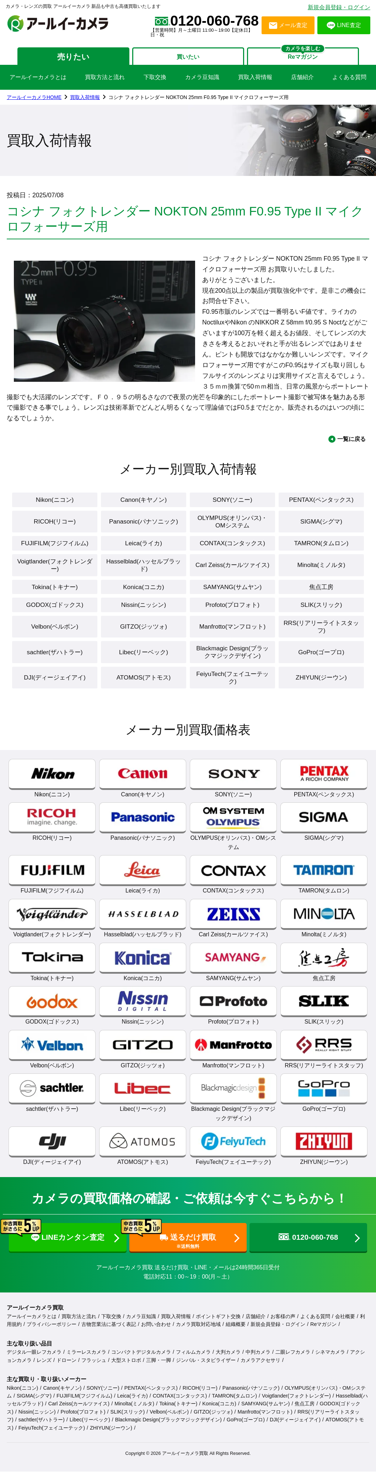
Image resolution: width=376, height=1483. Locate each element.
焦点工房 (321, 596)
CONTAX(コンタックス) (232, 551)
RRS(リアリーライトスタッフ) (321, 638)
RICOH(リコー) (54, 527)
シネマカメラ (330, 1368)
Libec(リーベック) (143, 666)
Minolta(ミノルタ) (321, 574)
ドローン (66, 1376)
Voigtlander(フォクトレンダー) (54, 574)
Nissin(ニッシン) (143, 615)
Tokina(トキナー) (54, 596)
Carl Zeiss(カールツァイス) (232, 574)
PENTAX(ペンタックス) (321, 505)
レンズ (44, 1376)
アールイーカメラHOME (34, 102)
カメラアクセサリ (260, 1376)
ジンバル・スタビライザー (206, 1376)
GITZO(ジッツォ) (143, 638)
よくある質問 (349, 82)
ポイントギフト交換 (218, 1332)
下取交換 (155, 82)
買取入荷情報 (255, 82)
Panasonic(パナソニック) (143, 527)
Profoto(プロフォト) (232, 615)
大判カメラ (228, 1368)
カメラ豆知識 (202, 82)
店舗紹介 (302, 82)
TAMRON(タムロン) (321, 551)
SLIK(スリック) (321, 615)
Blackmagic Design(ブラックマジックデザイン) (232, 665)
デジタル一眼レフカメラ (34, 1368)
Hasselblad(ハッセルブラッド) (143, 574)
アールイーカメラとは (38, 82)
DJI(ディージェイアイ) (54, 693)
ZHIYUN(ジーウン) (321, 693)
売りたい (63, 58)
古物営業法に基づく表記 (108, 1340)
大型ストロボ (126, 1376)
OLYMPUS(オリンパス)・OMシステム (232, 528)
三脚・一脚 (158, 1376)
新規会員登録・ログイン (339, 7)
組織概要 (236, 1340)
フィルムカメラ (193, 1368)
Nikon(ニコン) (55, 505)
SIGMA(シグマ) (321, 527)
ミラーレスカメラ (86, 1368)
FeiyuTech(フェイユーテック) (232, 693)
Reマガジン (323, 1340)
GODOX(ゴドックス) (54, 615)
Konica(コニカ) (143, 596)
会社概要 (345, 1332)
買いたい (188, 58)
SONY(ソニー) (232, 505)
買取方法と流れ (105, 82)
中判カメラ (258, 1368)
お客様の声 (282, 1332)
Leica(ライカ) (143, 551)
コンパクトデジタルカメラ (141, 1368)
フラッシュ (93, 1376)
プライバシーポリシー (51, 1340)
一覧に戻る (351, 444)
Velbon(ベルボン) (54, 638)
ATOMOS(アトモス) (143, 693)
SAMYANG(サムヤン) (232, 596)
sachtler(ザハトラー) (55, 666)
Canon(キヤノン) (143, 505)
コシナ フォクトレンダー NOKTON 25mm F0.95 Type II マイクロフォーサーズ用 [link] (198, 102)
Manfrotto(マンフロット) (232, 638)
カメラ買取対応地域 (198, 1340)
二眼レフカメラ (292, 1368)
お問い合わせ (156, 1340)
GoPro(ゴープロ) (321, 666)
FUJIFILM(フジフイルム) (54, 551)
